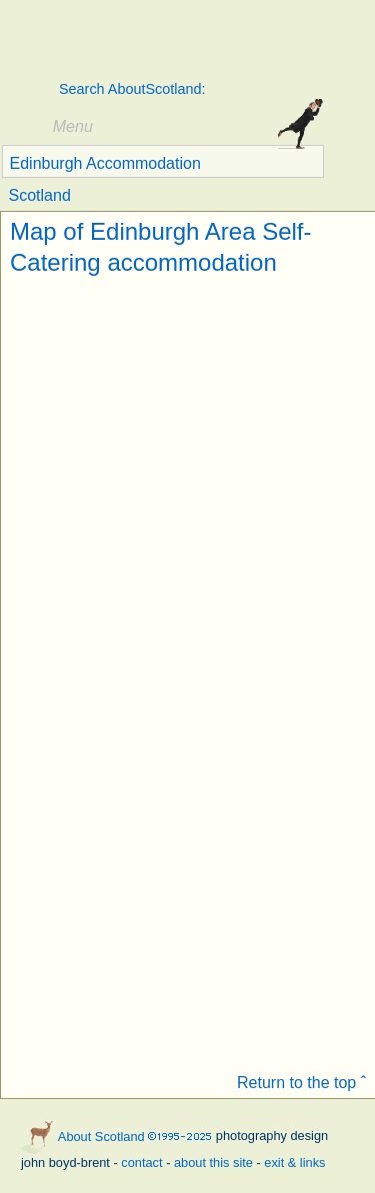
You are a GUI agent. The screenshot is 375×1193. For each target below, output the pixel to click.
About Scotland (160, 41)
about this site (213, 1162)
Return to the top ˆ (301, 1082)
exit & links (294, 1162)
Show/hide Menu (27, 127)
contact (141, 1162)
